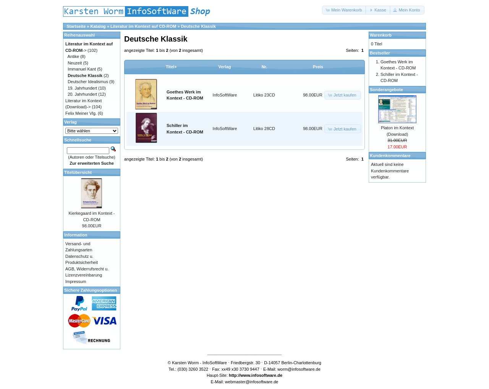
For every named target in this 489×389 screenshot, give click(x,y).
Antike (73, 56)
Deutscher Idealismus (88, 81)
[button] (344, 10)
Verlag (224, 66)
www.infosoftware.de (262, 375)
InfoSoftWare (225, 95)
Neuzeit (75, 63)
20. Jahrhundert (82, 94)
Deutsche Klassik (198, 26)
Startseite (76, 26)
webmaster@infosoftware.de (252, 381)
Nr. (264, 66)
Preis (318, 66)
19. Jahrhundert (82, 88)
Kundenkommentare (390, 155)
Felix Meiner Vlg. (81, 113)
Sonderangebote (386, 89)
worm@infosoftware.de (299, 369)
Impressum (75, 281)
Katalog (98, 26)
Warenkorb (381, 35)
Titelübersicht (78, 172)
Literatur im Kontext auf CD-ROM (143, 26)
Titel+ (171, 66)
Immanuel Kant (82, 69)
